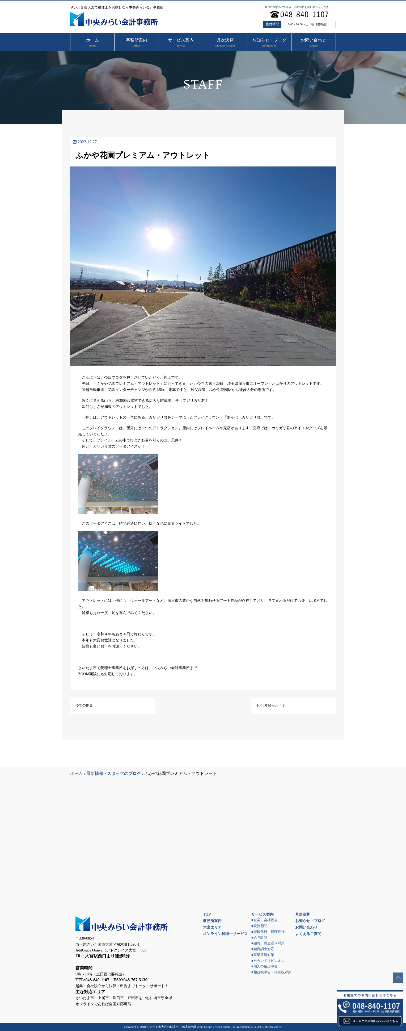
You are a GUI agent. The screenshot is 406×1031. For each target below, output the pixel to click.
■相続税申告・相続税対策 (271, 972)
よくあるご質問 (308, 934)
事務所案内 (212, 921)
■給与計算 (259, 938)
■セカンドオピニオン (268, 961)
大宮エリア (212, 927)
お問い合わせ (306, 927)
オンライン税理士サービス (225, 934)
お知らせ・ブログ (310, 921)
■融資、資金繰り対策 (268, 943)
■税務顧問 (259, 926)
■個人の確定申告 (264, 966)
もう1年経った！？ (270, 705)
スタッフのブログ (124, 773)
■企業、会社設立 (264, 920)
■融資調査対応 (262, 949)
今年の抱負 (84, 705)
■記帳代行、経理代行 (268, 932)
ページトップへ (398, 977)
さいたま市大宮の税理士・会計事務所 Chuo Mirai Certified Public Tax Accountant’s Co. (201, 1026)
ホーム (76, 773)
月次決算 (302, 914)
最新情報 (94, 773)
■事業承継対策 (262, 955)
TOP (207, 914)
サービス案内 (262, 914)
